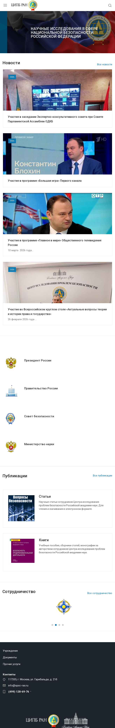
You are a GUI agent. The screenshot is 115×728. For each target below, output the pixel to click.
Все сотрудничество (99, 593)
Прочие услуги (11, 664)
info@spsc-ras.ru (18, 685)
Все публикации (102, 475)
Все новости (104, 64)
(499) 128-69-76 (18, 691)
